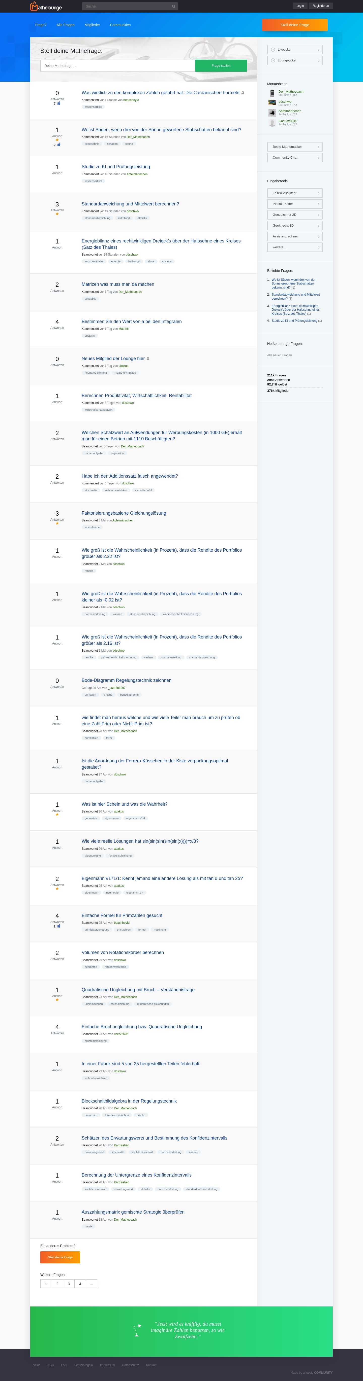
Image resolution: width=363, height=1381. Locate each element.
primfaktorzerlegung (97, 929)
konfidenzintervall (142, 1152)
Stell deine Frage (295, 25)
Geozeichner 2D (284, 215)
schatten (112, 143)
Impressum (107, 1365)
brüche (108, 694)
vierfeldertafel (143, 490)
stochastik (91, 490)
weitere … (280, 247)
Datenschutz (130, 1365)
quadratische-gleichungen (153, 1003)
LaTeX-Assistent (284, 193)
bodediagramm (129, 694)
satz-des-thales (94, 261)
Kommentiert (90, 100)
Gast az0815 (288, 121)
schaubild (90, 298)
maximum (160, 929)
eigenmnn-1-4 (134, 892)
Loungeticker (287, 60)
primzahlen (91, 737)
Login (300, 6)
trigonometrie (93, 855)
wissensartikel (93, 106)
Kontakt (151, 1365)
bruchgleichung (119, 1003)
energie (115, 261)
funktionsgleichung (120, 855)
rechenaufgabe (94, 453)
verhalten (90, 694)
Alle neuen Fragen (279, 355)
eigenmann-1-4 (135, 818)
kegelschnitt (92, 143)
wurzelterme (92, 527)
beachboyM (131, 100)
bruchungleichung (96, 1040)
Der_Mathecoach (138, 137)
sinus (151, 261)
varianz (117, 614)
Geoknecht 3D (283, 225)
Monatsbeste (277, 84)
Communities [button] (120, 25)
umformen (91, 1115)
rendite (89, 570)
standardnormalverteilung (201, 1189)
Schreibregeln (83, 1365)
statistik (142, 218)
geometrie (91, 818)
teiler (109, 737)
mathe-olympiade (125, 372)
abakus (124, 366)
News (36, 1365)
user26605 (121, 1034)
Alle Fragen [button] (65, 25)
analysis (90, 335)
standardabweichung (97, 218)
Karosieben (121, 1145)
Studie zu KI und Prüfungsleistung (294, 321)
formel (142, 929)
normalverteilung (95, 614)
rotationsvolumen (115, 966)
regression (117, 453)
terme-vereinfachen (117, 1115)
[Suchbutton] (174, 6)
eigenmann (111, 818)
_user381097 (117, 688)
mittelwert (124, 218)
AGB (50, 1365)
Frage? (40, 25)
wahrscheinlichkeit (116, 490)
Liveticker (285, 49)
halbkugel (134, 261)
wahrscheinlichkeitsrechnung (181, 614)
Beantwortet (90, 254)
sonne (129, 143)
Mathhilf (124, 329)
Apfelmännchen (137, 174)
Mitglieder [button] (92, 25)
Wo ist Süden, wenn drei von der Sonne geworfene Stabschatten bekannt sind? (293, 283)
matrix (88, 1226)
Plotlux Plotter (283, 204)
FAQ (64, 1365)
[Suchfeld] (130, 6)
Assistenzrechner (285, 236)
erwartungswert (94, 1152)
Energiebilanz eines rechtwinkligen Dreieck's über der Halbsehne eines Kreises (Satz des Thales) (296, 309)
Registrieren (321, 6)
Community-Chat (285, 157)
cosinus (167, 261)
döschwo (133, 211)
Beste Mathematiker (287, 147)
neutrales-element (96, 372)
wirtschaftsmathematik (98, 409)
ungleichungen (94, 1003)
